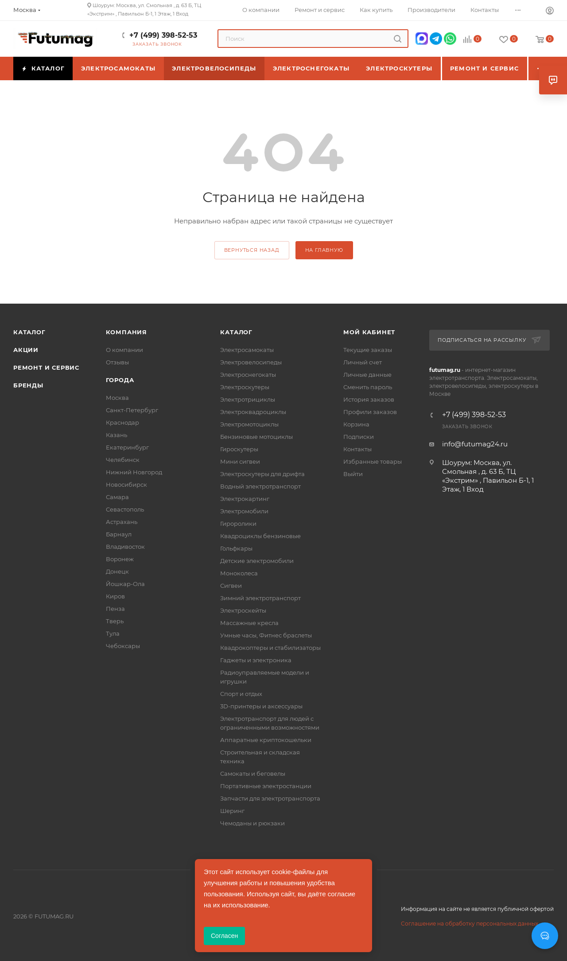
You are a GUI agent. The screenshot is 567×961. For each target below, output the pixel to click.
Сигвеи (231, 585)
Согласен (224, 935)
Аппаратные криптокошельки (265, 739)
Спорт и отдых (241, 693)
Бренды (28, 385)
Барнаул (119, 534)
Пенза (115, 608)
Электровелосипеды (251, 362)
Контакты (357, 449)
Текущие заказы (367, 349)
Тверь (115, 621)
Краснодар (122, 422)
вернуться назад (252, 250)
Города (120, 379)
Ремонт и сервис (46, 367)
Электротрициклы (247, 399)
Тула (113, 633)
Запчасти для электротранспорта (270, 798)
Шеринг (232, 810)
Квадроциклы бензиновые (260, 535)
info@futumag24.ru (475, 444)
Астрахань (121, 521)
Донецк (117, 571)
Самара (117, 496)
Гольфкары (236, 548)
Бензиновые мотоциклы (256, 436)
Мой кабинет (369, 332)
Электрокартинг (244, 498)
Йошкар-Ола (125, 583)
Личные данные (367, 374)
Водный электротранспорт (260, 486)
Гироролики (238, 523)
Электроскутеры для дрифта (262, 473)
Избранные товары (372, 461)
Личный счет (362, 362)
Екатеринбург (127, 447)
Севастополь (125, 509)
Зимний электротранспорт (260, 598)
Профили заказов (370, 411)
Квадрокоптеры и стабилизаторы (270, 647)
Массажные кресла (249, 622)
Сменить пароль (367, 387)
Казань (116, 434)
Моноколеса (239, 573)
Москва (117, 397)
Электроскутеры (244, 387)
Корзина (356, 424)
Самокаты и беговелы (252, 773)
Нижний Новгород (134, 472)
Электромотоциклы (249, 424)
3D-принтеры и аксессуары (261, 706)
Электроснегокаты (248, 374)
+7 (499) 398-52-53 (163, 35)
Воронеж (120, 559)
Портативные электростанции (265, 785)
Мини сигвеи (240, 461)
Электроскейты (243, 610)
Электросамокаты (247, 349)
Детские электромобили (257, 560)
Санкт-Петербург (132, 410)
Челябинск (123, 459)
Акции (26, 349)
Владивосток (125, 546)
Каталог (29, 332)
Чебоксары (123, 645)
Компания (126, 332)
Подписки (358, 436)
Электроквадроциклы (253, 411)
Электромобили (244, 511)
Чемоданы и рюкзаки (252, 823)
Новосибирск (126, 484)
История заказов (368, 399)
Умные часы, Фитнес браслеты (266, 635)
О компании (124, 349)
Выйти (353, 473)
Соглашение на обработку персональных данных (469, 923)
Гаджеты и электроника (255, 660)
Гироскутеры (239, 449)
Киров (115, 596)
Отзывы (117, 362)
